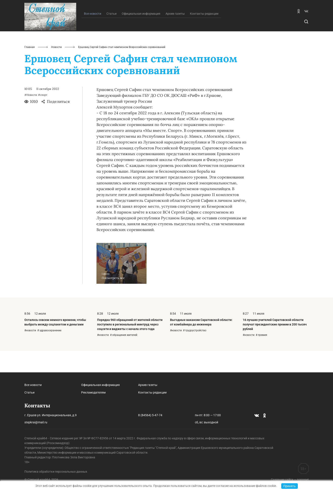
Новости (56, 68)
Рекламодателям (93, 392)
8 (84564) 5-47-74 (150, 415)
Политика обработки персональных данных (55, 471)
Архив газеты (175, 35)
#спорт (42, 116)
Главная (29, 68)
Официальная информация (141, 35)
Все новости (33, 385)
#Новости (30, 116)
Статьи (111, 35)
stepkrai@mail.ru (35, 422)
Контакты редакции (204, 35)
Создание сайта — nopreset (290, 479)
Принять (289, 486)
